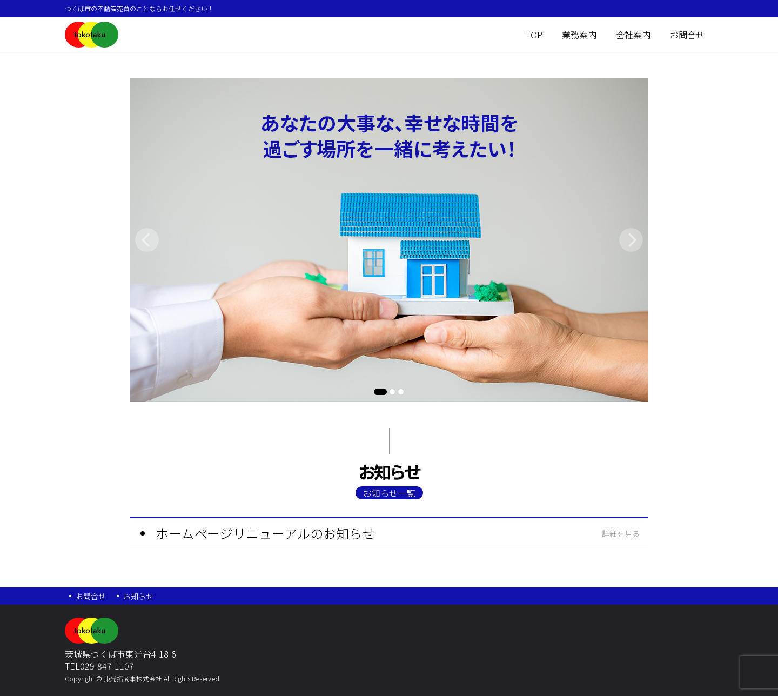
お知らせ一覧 (389, 492)
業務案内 (579, 34)
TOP (534, 34)
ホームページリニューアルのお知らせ (265, 533)
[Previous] (147, 240)
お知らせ (138, 596)
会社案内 (633, 34)
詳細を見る (621, 533)
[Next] (631, 240)
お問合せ (687, 34)
